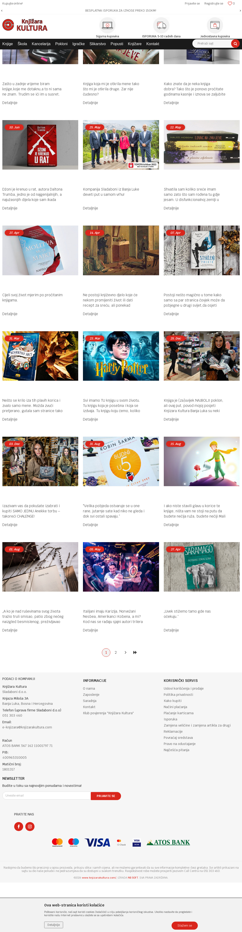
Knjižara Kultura (12, 53)
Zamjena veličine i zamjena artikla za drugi (197, 775)
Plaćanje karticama (179, 762)
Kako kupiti (173, 750)
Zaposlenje (91, 744)
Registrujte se (213, 3)
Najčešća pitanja (176, 799)
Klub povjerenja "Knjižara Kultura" (108, 762)
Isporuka (170, 769)
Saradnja (89, 750)
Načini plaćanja (175, 756)
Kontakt (89, 756)
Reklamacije (173, 781)
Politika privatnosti (178, 744)
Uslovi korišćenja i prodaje (184, 738)
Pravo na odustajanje (180, 793)
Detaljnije (9, 152)
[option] (121, 10)
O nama (89, 738)
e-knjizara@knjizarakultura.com (27, 777)
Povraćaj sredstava (178, 787)
